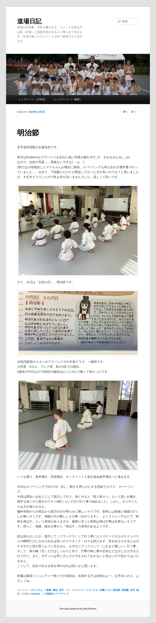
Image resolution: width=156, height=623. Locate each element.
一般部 (47, 590)
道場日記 (29, 21)
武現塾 (125, 590)
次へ (135, 111)
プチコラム (36, 590)
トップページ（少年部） (32, 99)
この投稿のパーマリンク (55, 593)
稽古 (55, 590)
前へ (124, 111)
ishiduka (35, 593)
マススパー (78, 590)
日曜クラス (105, 590)
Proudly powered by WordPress (78, 608)
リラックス (92, 590)
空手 (61, 590)
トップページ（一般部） (67, 99)
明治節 (116, 590)
